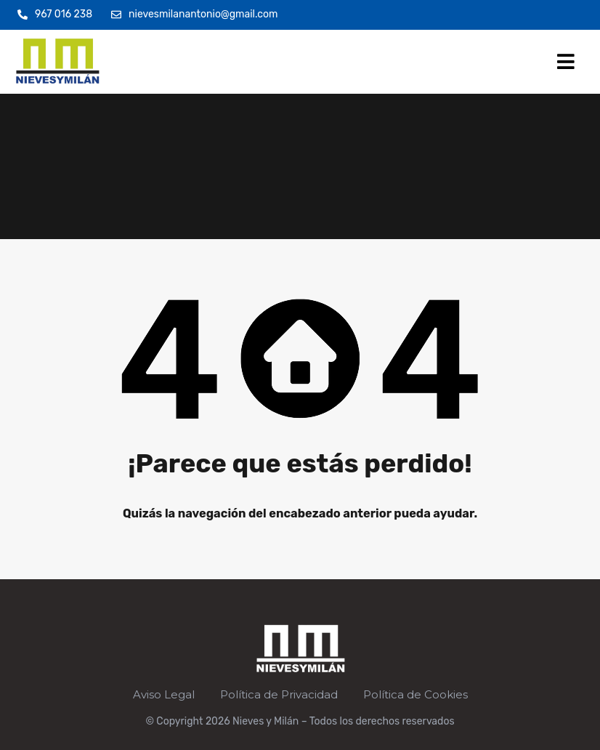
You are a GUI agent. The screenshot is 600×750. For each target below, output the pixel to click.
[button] (565, 61)
